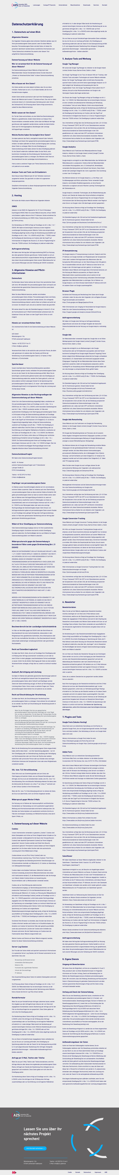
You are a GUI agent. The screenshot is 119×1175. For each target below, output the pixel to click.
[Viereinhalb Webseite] (14, 1172)
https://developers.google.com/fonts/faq (75, 741)
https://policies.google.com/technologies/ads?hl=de (78, 490)
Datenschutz (87, 1172)
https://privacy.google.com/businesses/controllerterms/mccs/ (82, 222)
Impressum (98, 1172)
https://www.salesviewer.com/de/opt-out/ (82, 900)
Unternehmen (62, 7)
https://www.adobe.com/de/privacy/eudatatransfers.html (80, 813)
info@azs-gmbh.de (60, 1163)
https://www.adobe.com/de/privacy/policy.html (77, 827)
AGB (106, 1172)
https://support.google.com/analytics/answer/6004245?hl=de (81, 312)
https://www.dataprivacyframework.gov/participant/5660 (80, 850)
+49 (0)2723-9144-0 (61, 1161)
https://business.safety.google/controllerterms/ (77, 391)
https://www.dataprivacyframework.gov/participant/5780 (80, 141)
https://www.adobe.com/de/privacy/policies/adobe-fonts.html (81, 820)
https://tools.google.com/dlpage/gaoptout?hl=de (77, 302)
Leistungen (35, 7)
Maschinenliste (75, 7)
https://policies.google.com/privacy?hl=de (75, 572)
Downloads (86, 7)
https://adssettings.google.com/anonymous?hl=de (77, 470)
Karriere (96, 7)
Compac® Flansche (48, 7)
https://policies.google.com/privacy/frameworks (77, 388)
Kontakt (104, 7)
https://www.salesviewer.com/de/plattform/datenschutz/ (84, 932)
